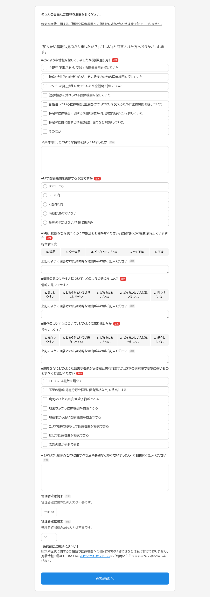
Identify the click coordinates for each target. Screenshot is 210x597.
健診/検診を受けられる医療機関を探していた (77, 95)
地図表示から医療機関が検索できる (70, 408)
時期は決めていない (60, 213)
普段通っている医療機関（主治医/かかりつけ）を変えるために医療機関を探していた (102, 104)
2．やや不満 (137, 251)
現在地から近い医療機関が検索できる (72, 417)
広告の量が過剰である (61, 445)
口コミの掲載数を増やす (62, 381)
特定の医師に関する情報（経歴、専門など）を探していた (83, 122)
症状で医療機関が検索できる (66, 435)
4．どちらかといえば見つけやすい (76, 294)
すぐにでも (53, 186)
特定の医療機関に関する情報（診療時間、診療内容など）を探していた (93, 113)
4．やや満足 (73, 251)
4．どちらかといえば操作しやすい (76, 339)
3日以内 (51, 195)
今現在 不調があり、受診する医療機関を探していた (81, 68)
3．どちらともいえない (105, 251)
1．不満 (159, 251)
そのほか (52, 132)
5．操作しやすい (50, 339)
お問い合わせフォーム (95, 556)
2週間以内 (53, 204)
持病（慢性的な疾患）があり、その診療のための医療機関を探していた (93, 77)
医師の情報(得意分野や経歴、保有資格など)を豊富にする (85, 390)
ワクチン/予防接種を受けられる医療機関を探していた (82, 86)
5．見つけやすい (50, 294)
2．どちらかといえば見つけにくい (133, 294)
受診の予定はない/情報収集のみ (68, 223)
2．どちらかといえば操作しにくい (134, 339)
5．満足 (50, 251)
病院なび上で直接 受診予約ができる (71, 399)
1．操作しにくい (159, 339)
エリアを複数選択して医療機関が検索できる (76, 427)
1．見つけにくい (159, 294)
